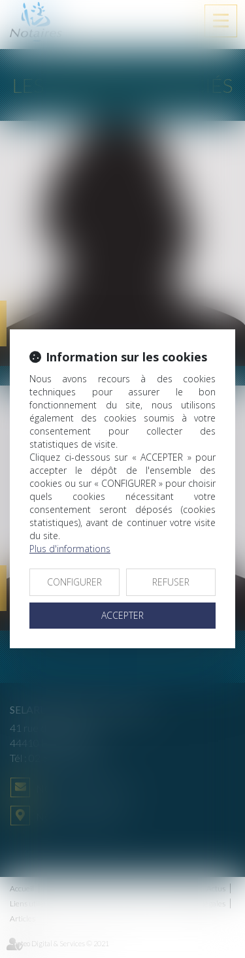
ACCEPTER (122, 615)
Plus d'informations (69, 548)
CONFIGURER (74, 582)
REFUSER (170, 582)
